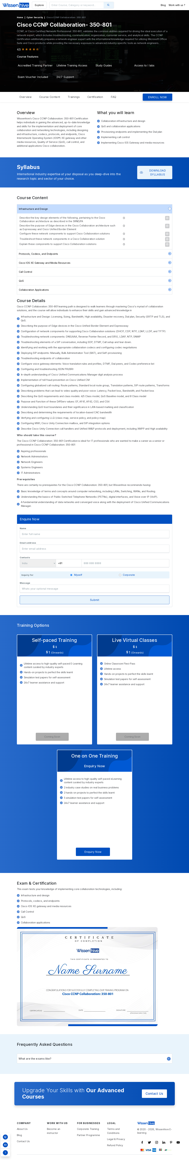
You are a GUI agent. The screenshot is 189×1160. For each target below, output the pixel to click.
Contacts (25, 557)
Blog (163, 5)
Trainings (74, 97)
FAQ (113, 97)
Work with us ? (177, 5)
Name (23, 528)
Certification (95, 97)
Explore (39, 5)
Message (25, 583)
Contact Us (154, 1094)
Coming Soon (52, 736)
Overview (25, 97)
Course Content (49, 97)
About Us (22, 1129)
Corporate (129, 574)
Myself (78, 574)
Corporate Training (88, 1129)
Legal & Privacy (116, 1139)
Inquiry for (27, 575)
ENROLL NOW (157, 97)
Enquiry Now (92, 851)
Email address (28, 543)
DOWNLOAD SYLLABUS (153, 172)
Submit (94, 600)
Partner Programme (88, 1135)
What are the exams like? (95, 1059)
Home (20, 17)
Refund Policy (115, 1145)
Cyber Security (35, 17)
